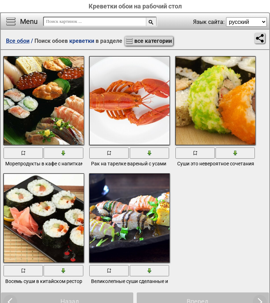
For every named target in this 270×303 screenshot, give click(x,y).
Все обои (18, 41)
